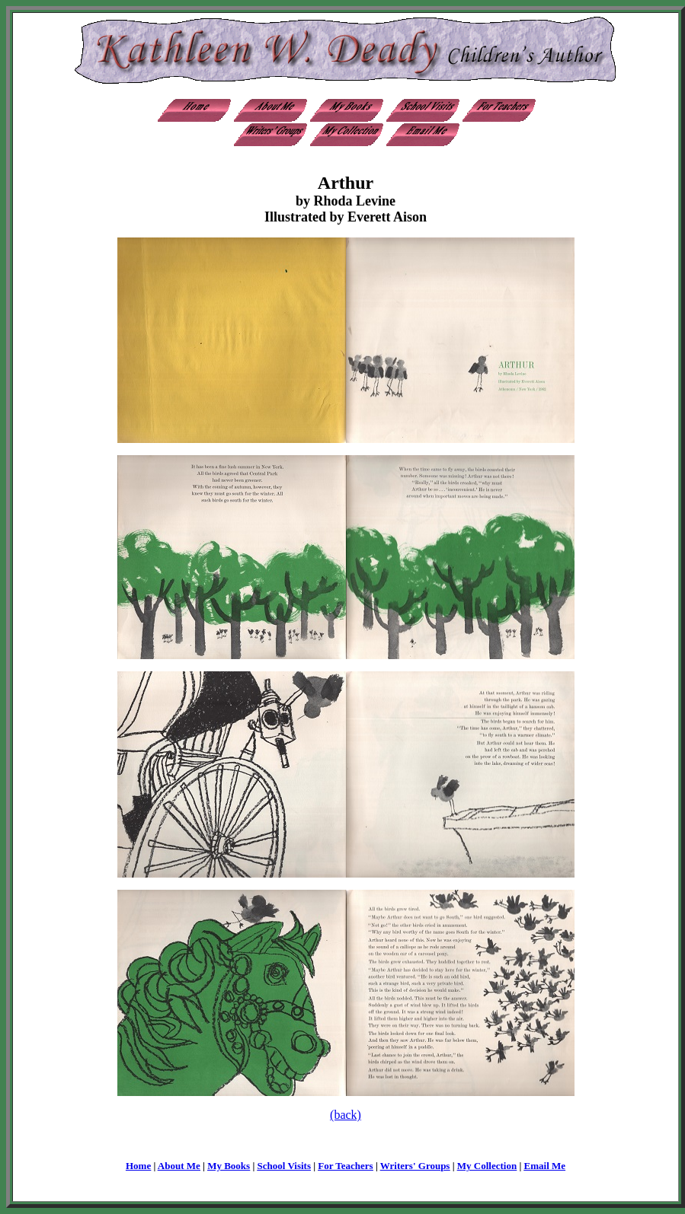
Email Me (545, 1165)
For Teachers (345, 1165)
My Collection (487, 1165)
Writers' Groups (415, 1165)
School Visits (284, 1165)
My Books (228, 1165)
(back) (345, 1114)
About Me (179, 1165)
